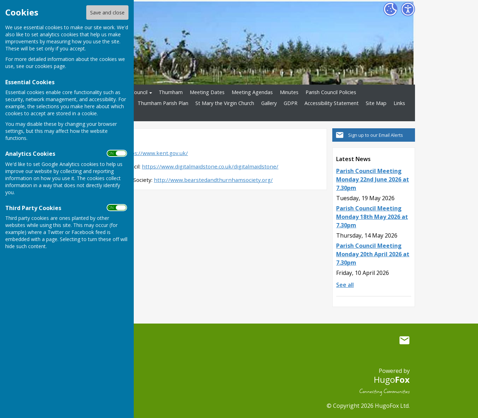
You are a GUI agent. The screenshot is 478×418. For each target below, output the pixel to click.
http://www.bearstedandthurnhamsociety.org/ (213, 179)
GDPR (290, 103)
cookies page (50, 66)
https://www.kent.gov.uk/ (155, 152)
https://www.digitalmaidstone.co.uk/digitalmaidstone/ (210, 166)
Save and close (107, 12)
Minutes (289, 92)
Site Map (376, 103)
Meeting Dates (207, 92)
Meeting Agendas (252, 92)
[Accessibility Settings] (408, 9)
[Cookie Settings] (390, 9)
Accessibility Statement (331, 103)
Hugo (392, 379)
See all (345, 285)
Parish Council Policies (331, 92)
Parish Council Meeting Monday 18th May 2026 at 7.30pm (372, 216)
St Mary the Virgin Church (224, 103)
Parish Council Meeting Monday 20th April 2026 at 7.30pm (372, 254)
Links (399, 103)
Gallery (269, 103)
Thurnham (171, 92)
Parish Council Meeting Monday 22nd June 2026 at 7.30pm (372, 179)
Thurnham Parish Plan (163, 103)
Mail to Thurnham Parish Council (404, 340)
